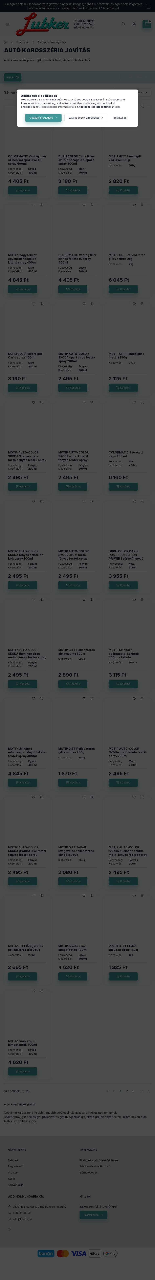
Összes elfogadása (41, 117)
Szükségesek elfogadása (84, 117)
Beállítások (120, 117)
